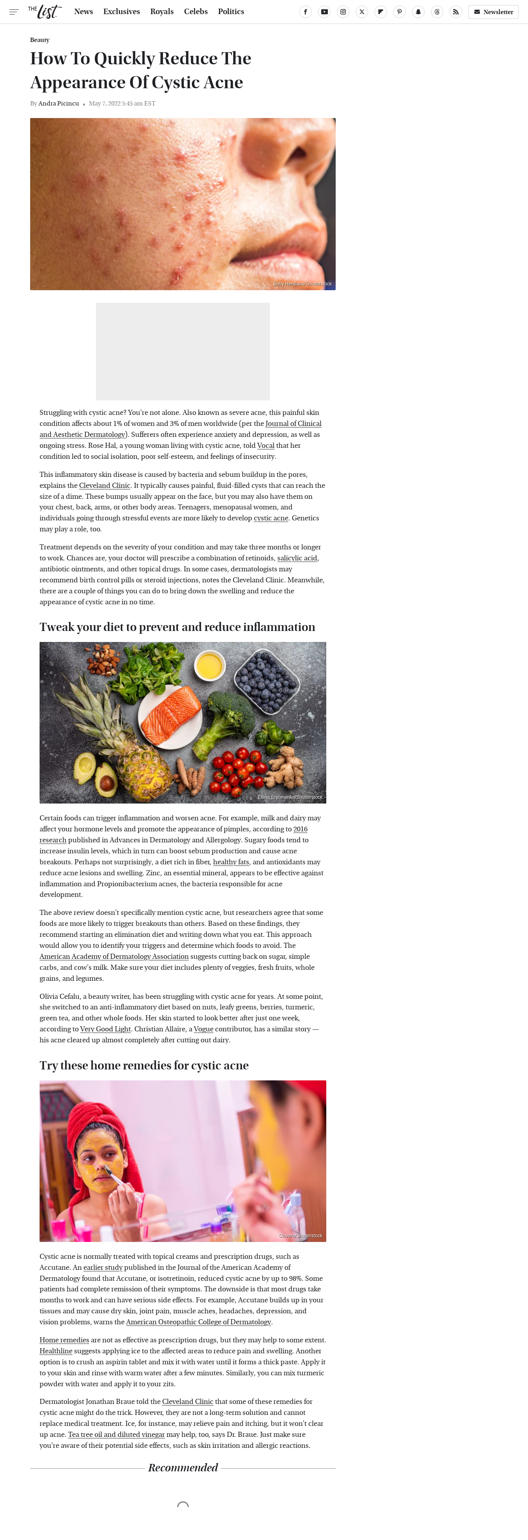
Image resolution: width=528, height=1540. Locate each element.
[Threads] (437, 11)
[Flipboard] (380, 11)
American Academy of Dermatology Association (114, 957)
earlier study (103, 1268)
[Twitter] (362, 11)
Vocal (266, 446)
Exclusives (121, 11)
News (83, 11)
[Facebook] (305, 11)
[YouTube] (324, 11)
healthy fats (231, 862)
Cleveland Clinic (104, 486)
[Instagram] (343, 11)
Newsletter (494, 12)
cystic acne (271, 518)
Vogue (203, 1029)
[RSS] (456, 11)
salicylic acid (297, 558)
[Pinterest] (399, 11)
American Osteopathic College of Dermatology (198, 1322)
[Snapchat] (418, 11)
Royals (162, 11)
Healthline (56, 1351)
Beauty (39, 40)
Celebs (196, 11)
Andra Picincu (58, 103)
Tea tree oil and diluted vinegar (116, 1435)
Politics (231, 11)
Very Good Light (105, 1029)
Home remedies (64, 1340)
